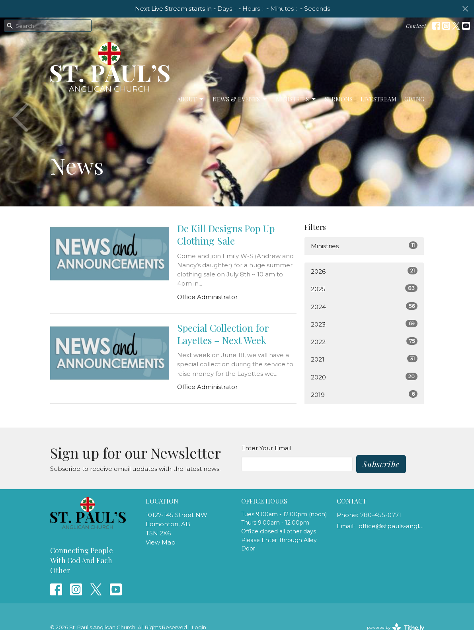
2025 (364, 288)
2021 (364, 359)
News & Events (240, 99)
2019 (364, 394)
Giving (414, 99)
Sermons (339, 99)
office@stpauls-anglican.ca (391, 526)
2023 (364, 324)
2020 (364, 377)
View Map (161, 542)
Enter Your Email (266, 448)
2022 (364, 341)
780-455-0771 (380, 515)
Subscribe (381, 464)
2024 (364, 306)
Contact (416, 25)
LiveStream (378, 99)
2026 (364, 271)
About (191, 99)
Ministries (296, 99)
